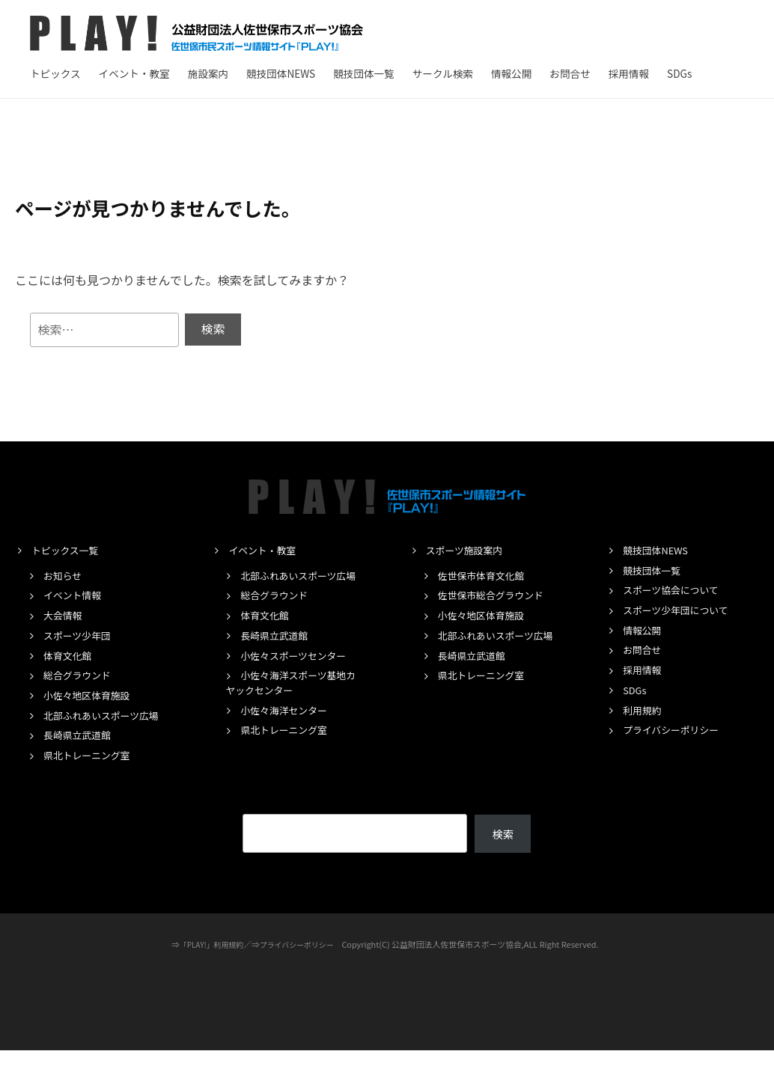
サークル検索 (442, 73)
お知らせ (64, 575)
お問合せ (569, 73)
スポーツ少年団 (80, 635)
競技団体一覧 (363, 73)
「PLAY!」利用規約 (208, 960)
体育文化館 (69, 655)
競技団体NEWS (280, 73)
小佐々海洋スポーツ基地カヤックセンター (290, 698)
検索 (503, 849)
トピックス (55, 73)
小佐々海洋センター (287, 724)
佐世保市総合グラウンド (496, 595)
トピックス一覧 (68, 550)
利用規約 (644, 710)
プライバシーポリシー (675, 730)
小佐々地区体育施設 (90, 695)
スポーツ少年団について (680, 610)
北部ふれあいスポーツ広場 (93, 723)
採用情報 (629, 73)
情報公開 (511, 73)
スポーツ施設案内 (468, 550)
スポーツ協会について (675, 590)
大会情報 (64, 615)
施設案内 (208, 73)
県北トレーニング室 (90, 770)
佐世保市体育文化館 (485, 575)
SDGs (679, 73)
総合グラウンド (80, 675)
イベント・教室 (134, 73)
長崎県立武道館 (80, 750)
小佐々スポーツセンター (298, 670)
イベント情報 (74, 595)
